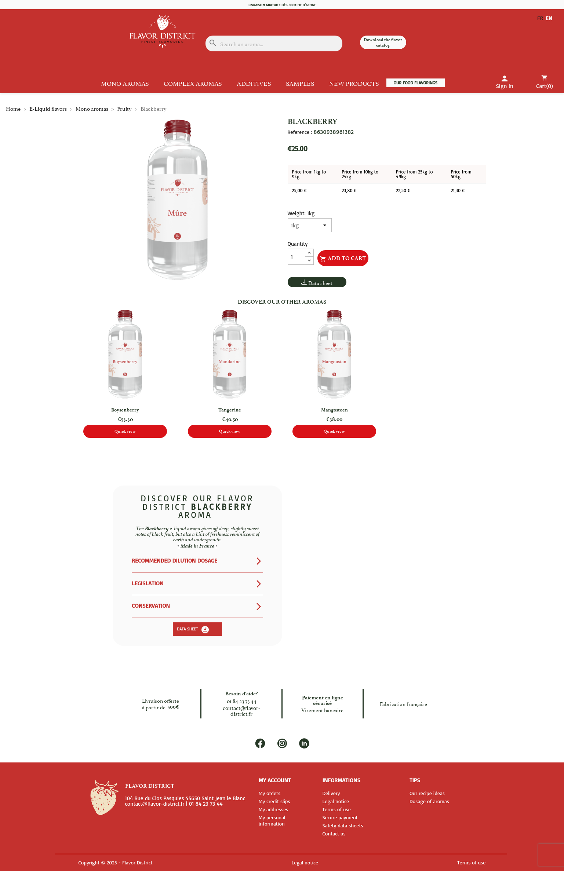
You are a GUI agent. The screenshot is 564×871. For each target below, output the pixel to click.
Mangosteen (334, 410)
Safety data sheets (342, 825)
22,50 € (403, 190)
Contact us (333, 833)
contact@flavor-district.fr (241, 710)
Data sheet (320, 282)
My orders (269, 793)
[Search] (273, 43)
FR (540, 18)
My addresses (273, 809)
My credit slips (274, 801)
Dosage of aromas (429, 801)
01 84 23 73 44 (241, 700)
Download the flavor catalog (383, 42)
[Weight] (310, 225)
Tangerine (229, 410)
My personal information (272, 820)
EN (550, 18)
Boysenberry (125, 410)
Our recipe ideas (427, 793)
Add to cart (343, 258)
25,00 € (299, 190)
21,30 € (457, 190)
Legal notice (335, 801)
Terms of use (336, 809)
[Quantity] (296, 257)
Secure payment (339, 817)
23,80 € (349, 190)
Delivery (331, 793)
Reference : (300, 132)
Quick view (125, 431)
